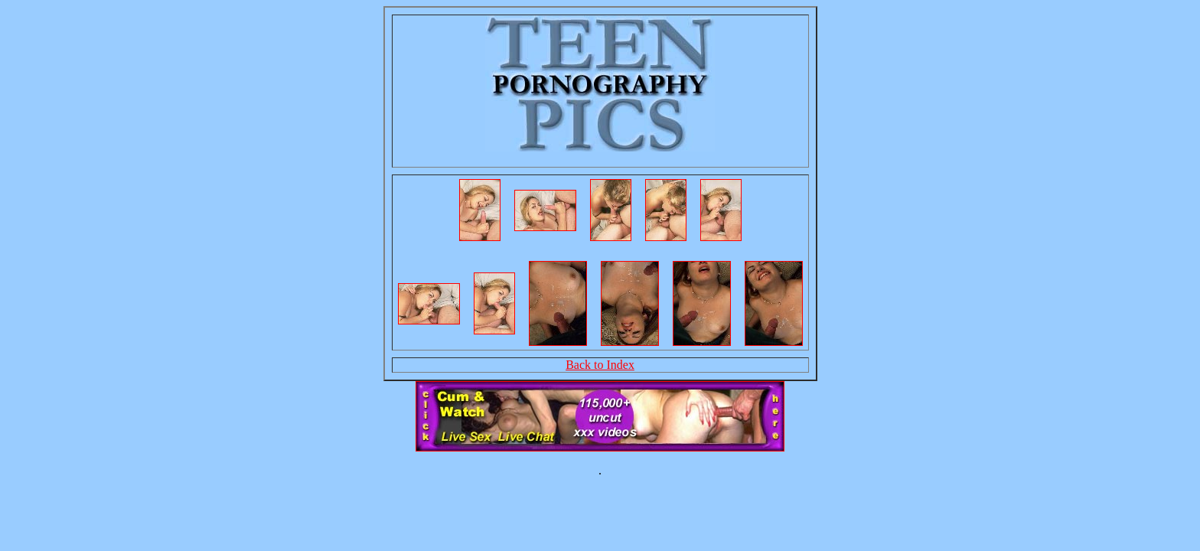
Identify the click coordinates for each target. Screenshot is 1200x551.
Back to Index (600, 364)
